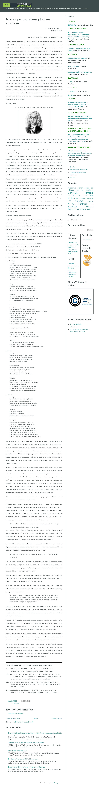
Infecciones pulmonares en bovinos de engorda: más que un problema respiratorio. (80, 153)
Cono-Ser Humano (80, 192)
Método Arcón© (75, 324)
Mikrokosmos (74, 327)
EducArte (16, 704)
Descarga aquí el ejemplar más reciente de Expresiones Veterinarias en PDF (73, 248)
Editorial (90, 201)
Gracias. (71, 95)
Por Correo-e (87, 240)
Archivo (72, 177)
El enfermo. (72, 91)
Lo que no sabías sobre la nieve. (80, 72)
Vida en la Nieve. (74, 66)
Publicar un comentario (15, 714)
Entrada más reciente (13, 718)
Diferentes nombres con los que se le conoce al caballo (26, 767)
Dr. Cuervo (75, 201)
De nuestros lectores (87, 198)
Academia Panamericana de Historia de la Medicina (80, 189)
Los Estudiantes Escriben (80, 205)
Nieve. (70, 82)
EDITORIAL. (72, 25)
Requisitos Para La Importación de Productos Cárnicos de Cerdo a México (80, 118)
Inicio (36, 718)
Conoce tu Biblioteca (80, 195)
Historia (82, 204)
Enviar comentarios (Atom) (24, 722)
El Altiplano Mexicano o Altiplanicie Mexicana (23, 759)
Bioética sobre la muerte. (77, 58)
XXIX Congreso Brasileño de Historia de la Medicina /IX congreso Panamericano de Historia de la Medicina (78, 138)
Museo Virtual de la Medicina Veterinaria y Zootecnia (79, 330)
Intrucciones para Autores (78, 172)
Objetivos (73, 175)
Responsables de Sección (78, 170)
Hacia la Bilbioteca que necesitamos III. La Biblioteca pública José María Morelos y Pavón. (79, 35)
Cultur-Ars (74, 198)
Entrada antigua (56, 718)
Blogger (56, 783)
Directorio (73, 167)
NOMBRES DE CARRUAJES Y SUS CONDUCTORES (26, 743)
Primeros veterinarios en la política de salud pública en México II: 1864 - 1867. (78, 105)
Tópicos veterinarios (79, 209)
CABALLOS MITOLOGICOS (17, 751)
